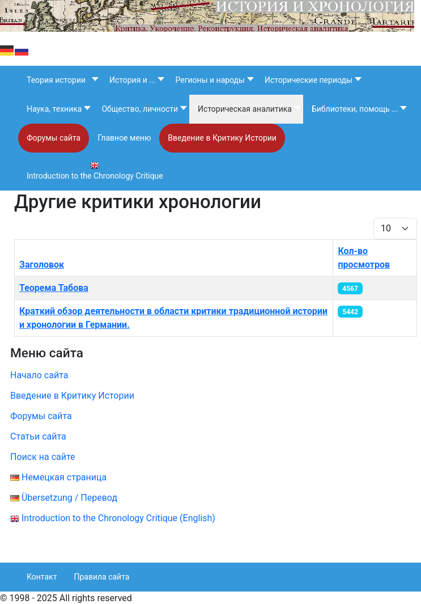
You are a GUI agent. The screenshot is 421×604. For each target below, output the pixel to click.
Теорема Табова (53, 287)
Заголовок (41, 264)
